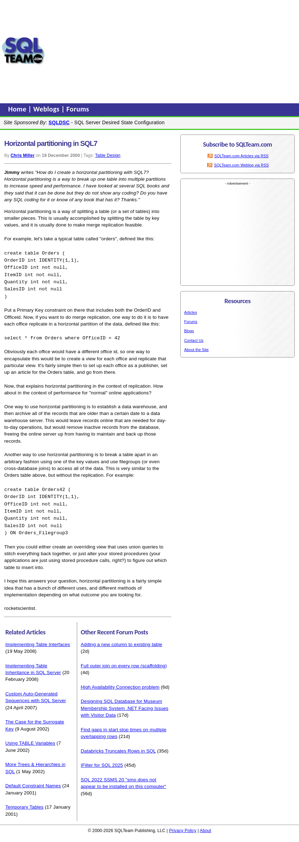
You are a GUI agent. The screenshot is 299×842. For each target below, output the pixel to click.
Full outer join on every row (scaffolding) (124, 659)
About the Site (196, 350)
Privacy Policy (182, 824)
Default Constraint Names (33, 779)
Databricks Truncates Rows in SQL (118, 745)
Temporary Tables (24, 801)
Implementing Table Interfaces (37, 638)
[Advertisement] (172, 50)
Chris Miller (22, 155)
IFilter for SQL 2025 (102, 759)
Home (18, 109)
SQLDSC (59, 122)
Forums (77, 109)
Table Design (107, 155)
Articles (190, 312)
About (205, 824)
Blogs (189, 331)
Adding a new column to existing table (121, 638)
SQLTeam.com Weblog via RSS (241, 165)
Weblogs (47, 109)
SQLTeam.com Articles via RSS (241, 156)
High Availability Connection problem (120, 681)
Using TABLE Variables (30, 737)
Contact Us (193, 340)
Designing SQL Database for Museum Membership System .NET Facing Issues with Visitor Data (125, 702)
